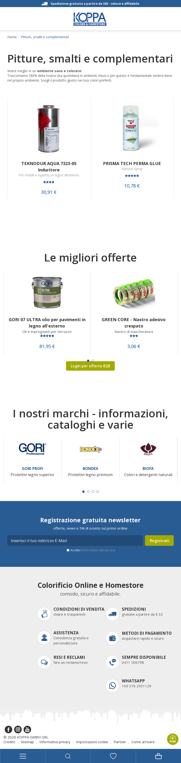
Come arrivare (143, 741)
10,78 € (132, 186)
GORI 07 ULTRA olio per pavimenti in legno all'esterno (47, 323)
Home (12, 37)
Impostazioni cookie (92, 741)
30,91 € (49, 192)
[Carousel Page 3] (93, 491)
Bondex (90, 469)
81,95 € (47, 346)
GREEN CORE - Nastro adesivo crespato (134, 323)
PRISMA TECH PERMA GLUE (132, 163)
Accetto (92, 550)
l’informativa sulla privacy (98, 550)
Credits (9, 741)
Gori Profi (32, 469)
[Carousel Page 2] (93, 361)
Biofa (148, 469)
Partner (120, 741)
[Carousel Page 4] (97, 491)
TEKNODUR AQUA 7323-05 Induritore (48, 167)
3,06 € (133, 346)
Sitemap (27, 741)
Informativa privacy (54, 741)
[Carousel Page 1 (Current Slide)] (88, 361)
